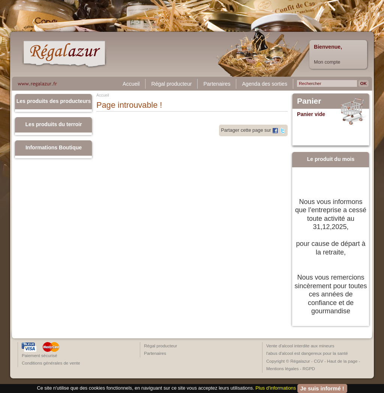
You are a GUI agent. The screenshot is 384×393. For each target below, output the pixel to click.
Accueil (131, 84)
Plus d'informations (275, 388)
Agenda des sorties (264, 84)
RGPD (309, 368)
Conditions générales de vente (51, 363)
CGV (318, 361)
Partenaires (216, 84)
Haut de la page (342, 361)
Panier (309, 101)
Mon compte (327, 62)
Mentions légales (282, 368)
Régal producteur (171, 84)
